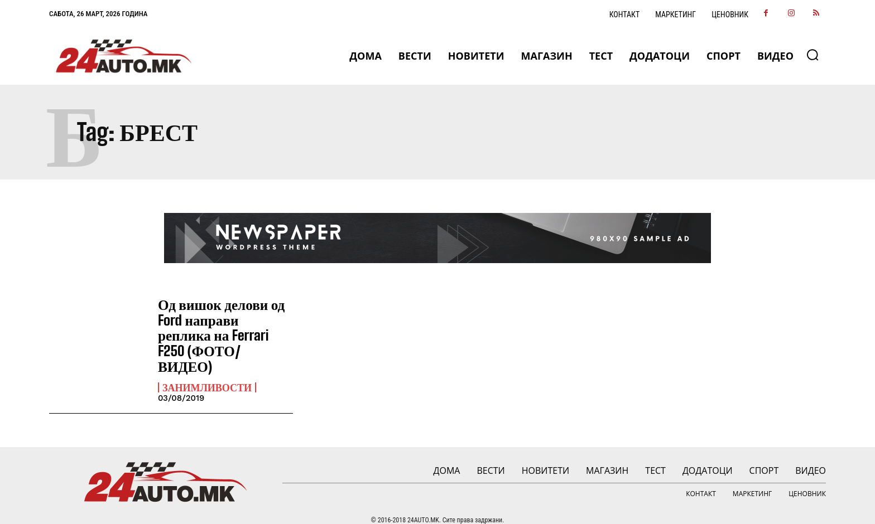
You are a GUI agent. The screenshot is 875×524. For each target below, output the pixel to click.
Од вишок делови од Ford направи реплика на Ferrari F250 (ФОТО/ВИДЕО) (225, 326)
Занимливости (207, 369)
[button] (812, 54)
